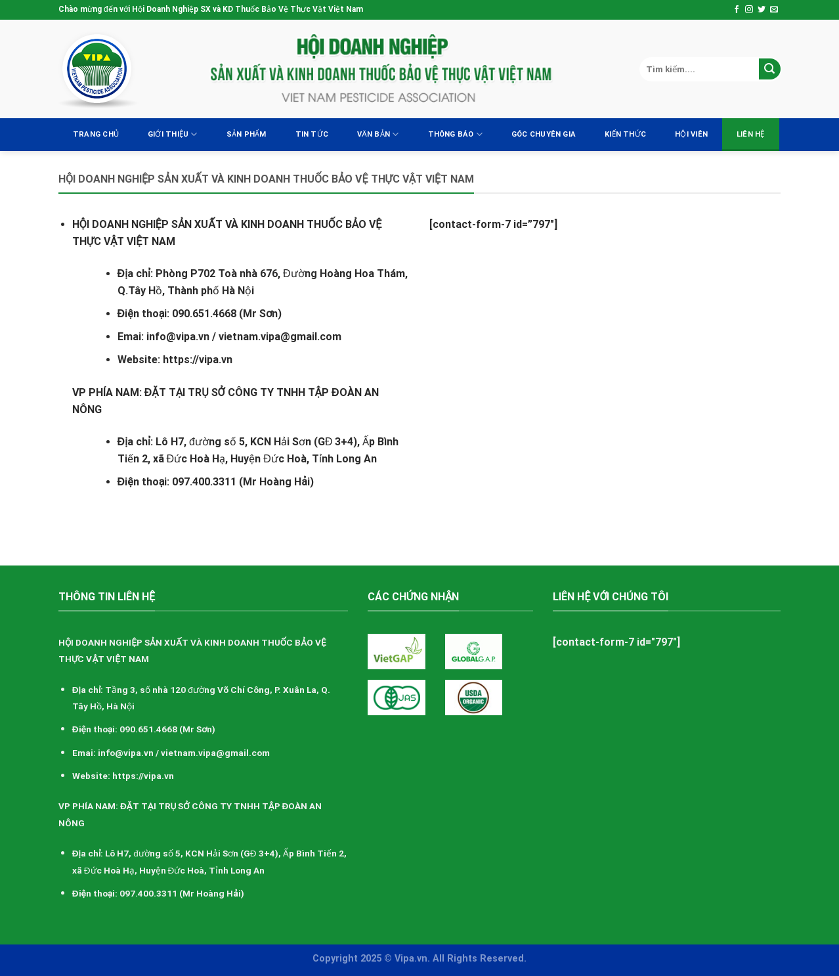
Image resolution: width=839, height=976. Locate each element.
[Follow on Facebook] (737, 9)
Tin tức (312, 134)
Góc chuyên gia (543, 134)
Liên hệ (751, 134)
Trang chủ (96, 134)
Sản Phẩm (246, 134)
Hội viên (691, 134)
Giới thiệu (173, 134)
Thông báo (455, 134)
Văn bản (377, 134)
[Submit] (770, 69)
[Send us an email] (774, 9)
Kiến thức (625, 134)
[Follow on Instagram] (749, 9)
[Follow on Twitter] (761, 9)
